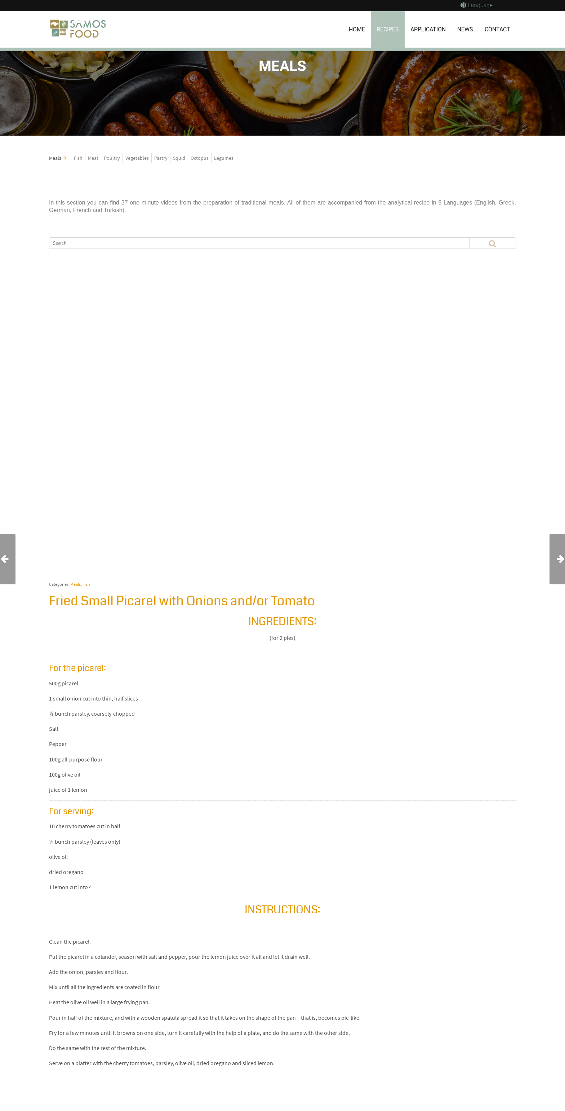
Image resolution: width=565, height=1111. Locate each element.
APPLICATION (428, 29)
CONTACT (497, 29)
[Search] (247, 243)
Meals (75, 584)
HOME (357, 29)
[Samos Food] (79, 29)
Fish (86, 584)
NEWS (465, 29)
